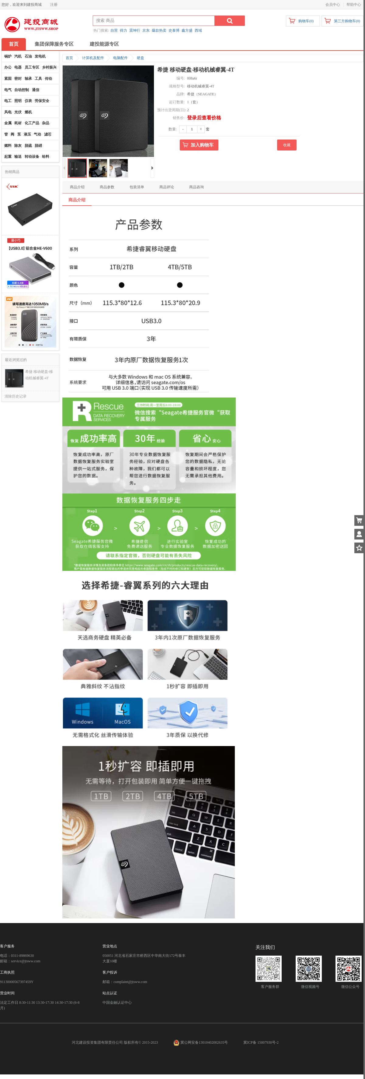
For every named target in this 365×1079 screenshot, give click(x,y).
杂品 (45, 123)
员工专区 (32, 67)
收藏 (286, 145)
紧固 (8, 78)
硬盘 (140, 58)
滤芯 (47, 134)
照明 (18, 101)
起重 (8, 156)
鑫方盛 (187, 30)
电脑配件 (120, 58)
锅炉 (8, 56)
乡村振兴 (49, 67)
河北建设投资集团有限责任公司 (97, 1042)
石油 (28, 56)
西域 (198, 30)
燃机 (28, 112)
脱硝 (38, 145)
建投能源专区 (104, 44)
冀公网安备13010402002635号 (201, 1042)
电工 (8, 101)
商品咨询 (196, 187)
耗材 (18, 123)
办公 (8, 67)
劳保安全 (42, 101)
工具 (38, 78)
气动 (37, 134)
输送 (18, 156)
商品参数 (107, 187)
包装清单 (137, 187)
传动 (48, 78)
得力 (123, 30)
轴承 (28, 78)
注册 (53, 4)
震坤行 (134, 30)
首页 (14, 44)
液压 (27, 134)
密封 (18, 78)
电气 (8, 90)
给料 (45, 156)
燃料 (8, 145)
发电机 (40, 56)
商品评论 (166, 187)
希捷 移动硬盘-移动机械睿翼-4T (39, 375)
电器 (18, 67)
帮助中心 (353, 4)
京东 (146, 30)
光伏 (18, 112)
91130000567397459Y (16, 982)
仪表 (28, 101)
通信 (35, 90)
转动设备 (32, 156)
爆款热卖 (159, 30)
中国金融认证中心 (117, 1002)
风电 (8, 112)
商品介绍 (77, 187)
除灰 (18, 145)
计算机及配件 (93, 58)
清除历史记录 (15, 396)
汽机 (18, 56)
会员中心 (332, 4)
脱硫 (28, 145)
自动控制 (21, 90)
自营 (114, 30)
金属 (8, 123)
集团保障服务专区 (54, 44)
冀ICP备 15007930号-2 (261, 1042)
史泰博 (174, 30)
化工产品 (32, 123)
